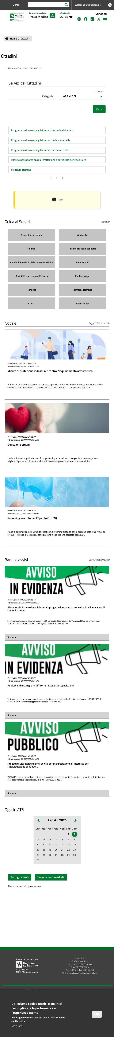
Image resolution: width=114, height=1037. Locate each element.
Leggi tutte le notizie (99, 323)
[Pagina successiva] (62, 178)
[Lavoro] (31, 303)
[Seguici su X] (98, 19)
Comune (98, 91)
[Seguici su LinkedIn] (92, 19)
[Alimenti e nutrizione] (31, 235)
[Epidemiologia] (82, 276)
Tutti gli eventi (20, 877)
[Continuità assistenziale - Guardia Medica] (31, 262)
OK (97, 1014)
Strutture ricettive (21, 170)
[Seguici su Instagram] (79, 19)
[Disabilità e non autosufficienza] (31, 276)
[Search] (66, 5)
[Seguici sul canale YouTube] (105, 19)
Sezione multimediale (50, 877)
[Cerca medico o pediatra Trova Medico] (42, 15)
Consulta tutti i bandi (98, 559)
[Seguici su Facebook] (85, 19)
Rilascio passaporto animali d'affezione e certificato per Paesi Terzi (48, 160)
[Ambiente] (82, 235)
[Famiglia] (31, 290)
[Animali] (31, 249)
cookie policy (18, 1021)
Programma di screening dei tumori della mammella (40, 140)
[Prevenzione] (82, 303)
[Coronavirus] (82, 262)
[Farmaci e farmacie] (82, 290)
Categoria (47, 96)
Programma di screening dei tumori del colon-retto (40, 150)
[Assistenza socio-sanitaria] (82, 249)
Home (13, 39)
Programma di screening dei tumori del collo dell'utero (42, 130)
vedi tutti (104, 221)
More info (16, 1026)
